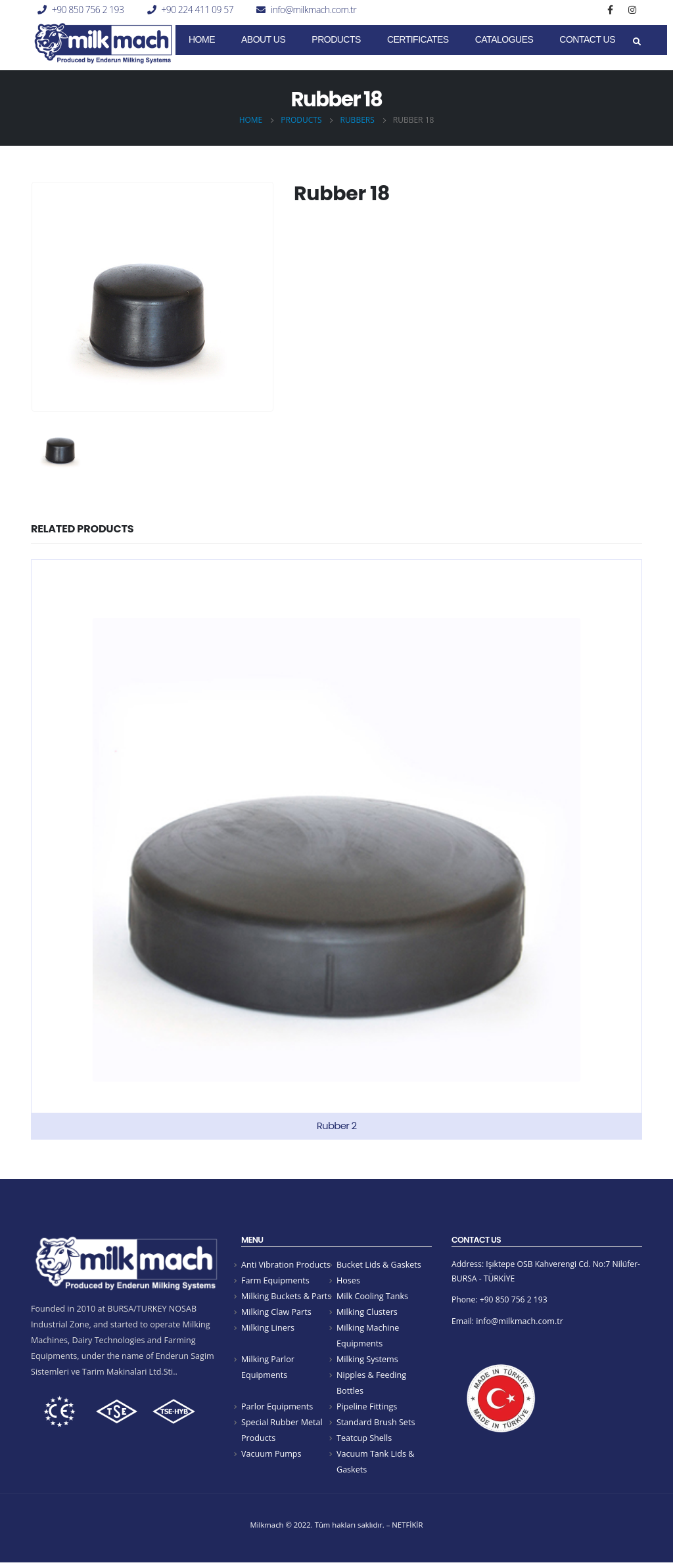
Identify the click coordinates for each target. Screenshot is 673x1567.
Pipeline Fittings (366, 1409)
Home (202, 39)
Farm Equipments (275, 1281)
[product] (336, 850)
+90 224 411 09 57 (197, 9)
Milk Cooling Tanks (372, 1296)
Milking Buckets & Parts (286, 1296)
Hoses (348, 1281)
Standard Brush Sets (375, 1425)
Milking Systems (367, 1361)
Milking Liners (267, 1329)
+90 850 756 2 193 (88, 9)
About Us (263, 39)
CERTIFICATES (418, 39)
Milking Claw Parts (276, 1313)
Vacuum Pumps (271, 1457)
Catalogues (504, 39)
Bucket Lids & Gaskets (378, 1264)
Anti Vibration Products (286, 1264)
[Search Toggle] (636, 42)
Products (336, 39)
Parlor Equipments (277, 1409)
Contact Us (587, 39)
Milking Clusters (367, 1313)
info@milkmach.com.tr (313, 9)
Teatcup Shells (364, 1442)
